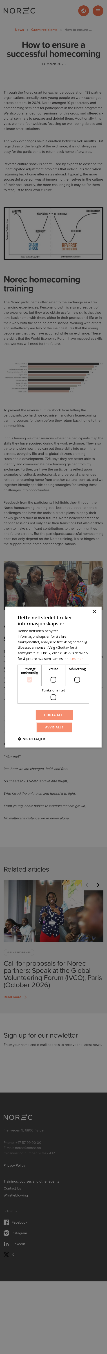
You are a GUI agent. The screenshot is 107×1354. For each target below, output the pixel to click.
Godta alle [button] (54, 715)
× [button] (94, 611)
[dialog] (53, 677)
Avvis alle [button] (54, 727)
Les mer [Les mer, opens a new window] (76, 658)
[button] (31, 739)
